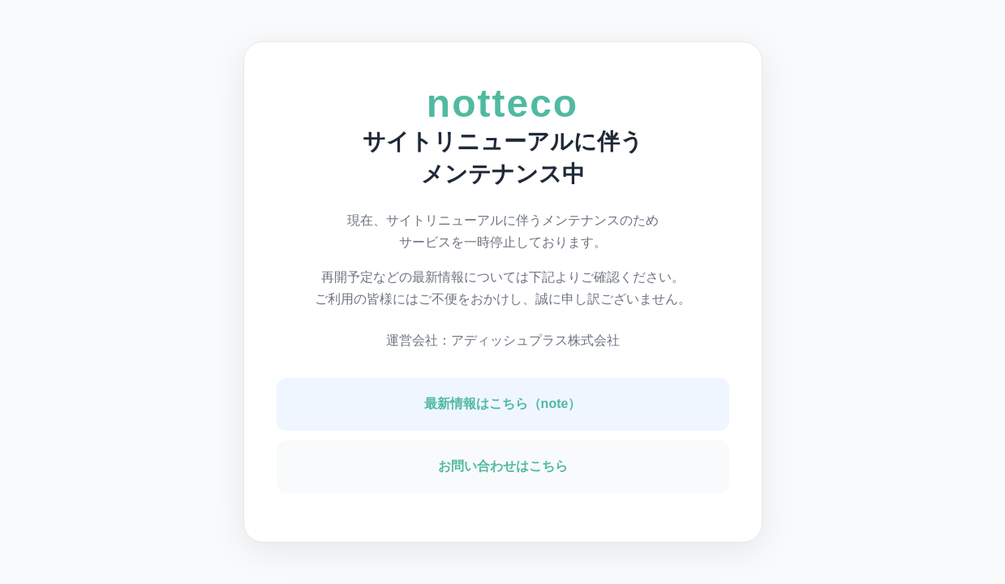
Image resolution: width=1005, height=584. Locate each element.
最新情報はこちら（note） (503, 403)
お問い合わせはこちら (503, 466)
